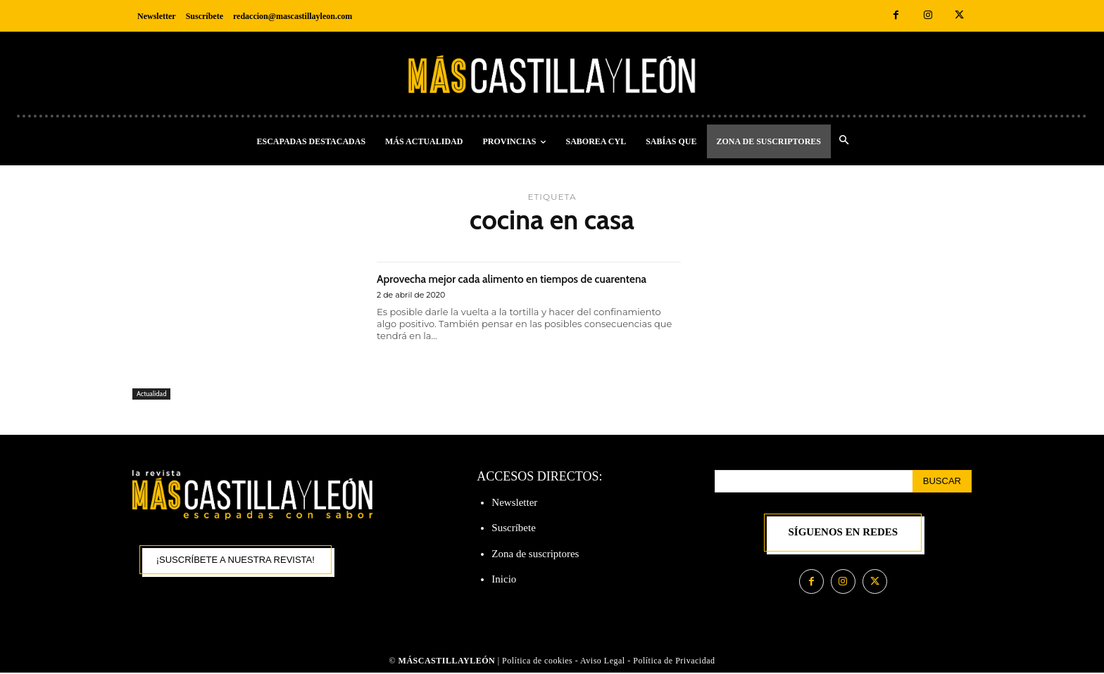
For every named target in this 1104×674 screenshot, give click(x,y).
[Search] (942, 481)
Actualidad (154, 393)
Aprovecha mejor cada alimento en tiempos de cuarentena (523, 286)
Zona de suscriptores (535, 553)
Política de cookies (537, 661)
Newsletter (514, 502)
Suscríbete (513, 527)
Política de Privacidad (674, 661)
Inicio (503, 579)
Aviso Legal (603, 661)
